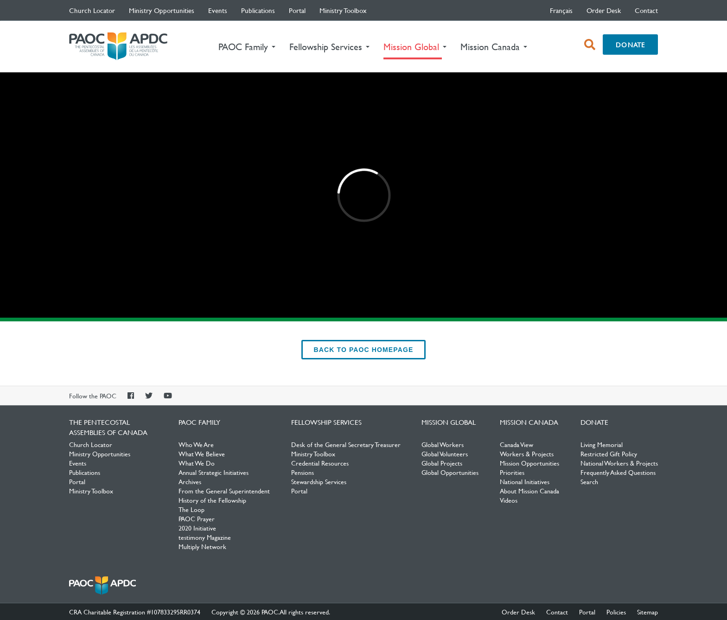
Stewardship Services (318, 481)
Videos (508, 500)
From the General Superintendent (224, 490)
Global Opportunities (449, 472)
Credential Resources (320, 463)
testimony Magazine (205, 537)
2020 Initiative (197, 528)
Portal (297, 10)
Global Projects (441, 463)
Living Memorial (601, 444)
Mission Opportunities (529, 463)
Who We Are (196, 444)
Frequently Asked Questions (618, 472)
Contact (646, 10)
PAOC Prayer (197, 518)
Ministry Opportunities (161, 10)
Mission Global (448, 422)
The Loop (191, 509)
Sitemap (647, 611)
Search (589, 481)
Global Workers (442, 444)
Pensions (302, 472)
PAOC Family (199, 422)
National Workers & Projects (619, 463)
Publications (258, 10)
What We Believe (202, 453)
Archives (190, 481)
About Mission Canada (529, 490)
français (561, 10)
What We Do (197, 463)
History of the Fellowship (212, 500)
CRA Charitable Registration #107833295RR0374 (134, 611)
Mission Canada (529, 422)
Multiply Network (202, 546)
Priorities (512, 472)
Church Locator (92, 10)
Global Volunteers (444, 453)
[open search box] (589, 44)
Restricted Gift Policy (608, 453)
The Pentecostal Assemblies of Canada (118, 46)
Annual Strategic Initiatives (214, 472)
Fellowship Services (326, 422)
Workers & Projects (527, 453)
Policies (616, 611)
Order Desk (604, 10)
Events (217, 10)
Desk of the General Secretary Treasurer (346, 444)
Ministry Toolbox (343, 10)
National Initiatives (524, 481)
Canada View (516, 444)
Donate (630, 44)
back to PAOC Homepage (364, 349)
